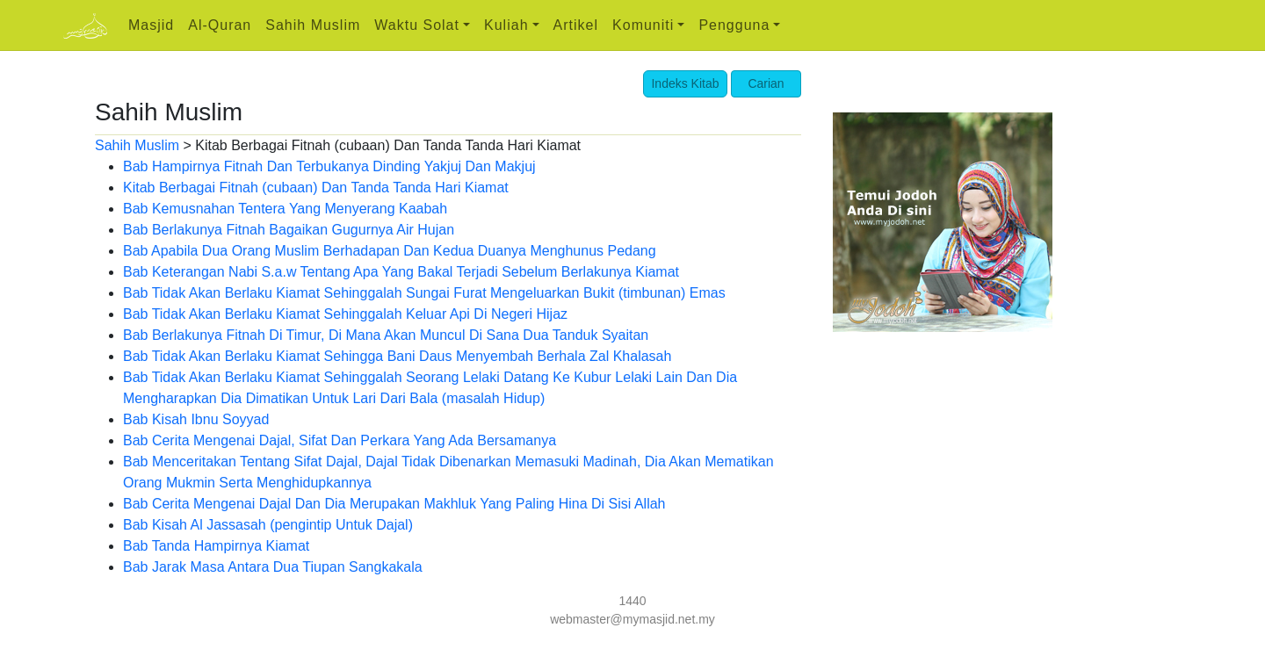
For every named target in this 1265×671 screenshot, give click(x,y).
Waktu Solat (416, 25)
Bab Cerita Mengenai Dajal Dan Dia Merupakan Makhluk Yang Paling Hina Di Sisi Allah (394, 503)
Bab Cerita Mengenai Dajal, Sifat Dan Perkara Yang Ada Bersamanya (339, 440)
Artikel (575, 25)
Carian (766, 83)
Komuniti (643, 25)
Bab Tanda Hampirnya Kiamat (216, 545)
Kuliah (506, 25)
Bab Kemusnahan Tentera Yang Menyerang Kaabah (285, 208)
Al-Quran (219, 25)
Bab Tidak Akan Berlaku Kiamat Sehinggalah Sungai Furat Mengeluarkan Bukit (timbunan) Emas (424, 292)
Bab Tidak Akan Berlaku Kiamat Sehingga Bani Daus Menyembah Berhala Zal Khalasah (397, 356)
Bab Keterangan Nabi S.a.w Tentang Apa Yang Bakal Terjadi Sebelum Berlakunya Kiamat (401, 271)
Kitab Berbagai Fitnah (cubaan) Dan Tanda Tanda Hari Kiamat (316, 187)
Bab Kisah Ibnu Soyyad (196, 419)
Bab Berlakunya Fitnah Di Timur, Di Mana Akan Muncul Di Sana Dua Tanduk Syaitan (385, 335)
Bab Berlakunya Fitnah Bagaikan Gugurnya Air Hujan (288, 229)
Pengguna (734, 25)
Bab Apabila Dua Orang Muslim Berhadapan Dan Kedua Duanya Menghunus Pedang (389, 250)
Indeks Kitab (685, 83)
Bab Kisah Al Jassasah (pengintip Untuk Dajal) (268, 524)
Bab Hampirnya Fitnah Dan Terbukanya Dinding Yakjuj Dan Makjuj (329, 166)
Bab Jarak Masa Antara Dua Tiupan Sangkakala (273, 566)
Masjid (151, 25)
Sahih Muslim (312, 25)
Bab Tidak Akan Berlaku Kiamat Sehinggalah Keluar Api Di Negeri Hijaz (345, 314)
